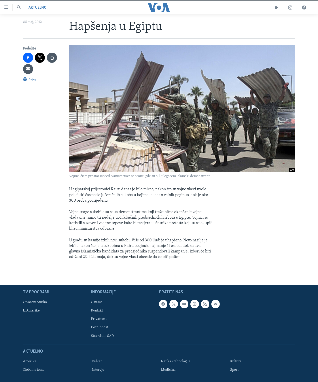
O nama (96, 302)
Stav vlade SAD (102, 336)
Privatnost (99, 319)
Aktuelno (37, 8)
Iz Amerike (31, 311)
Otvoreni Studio (35, 302)
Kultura (236, 361)
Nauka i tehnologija (175, 361)
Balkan (97, 361)
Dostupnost (99, 327)
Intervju (98, 370)
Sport (234, 370)
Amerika (29, 361)
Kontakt (97, 311)
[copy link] (52, 58)
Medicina (168, 370)
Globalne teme (33, 370)
